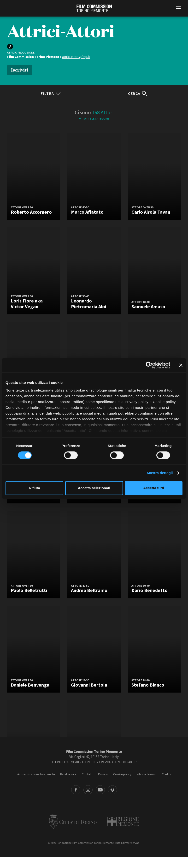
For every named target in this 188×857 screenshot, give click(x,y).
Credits (166, 774)
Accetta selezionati (94, 488)
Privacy (103, 774)
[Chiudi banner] (180, 365)
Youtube (100, 789)
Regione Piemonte (123, 821)
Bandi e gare (68, 774)
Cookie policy (122, 774)
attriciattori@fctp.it (76, 56)
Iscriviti (19, 69)
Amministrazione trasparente (36, 774)
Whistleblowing (146, 774)
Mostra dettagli (160, 473)
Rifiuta (34, 488)
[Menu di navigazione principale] (178, 8)
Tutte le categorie (95, 118)
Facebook (75, 789)
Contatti (87, 774)
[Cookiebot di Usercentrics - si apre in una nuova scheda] (149, 365)
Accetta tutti (153, 488)
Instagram (88, 789)
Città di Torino (73, 821)
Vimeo (112, 789)
